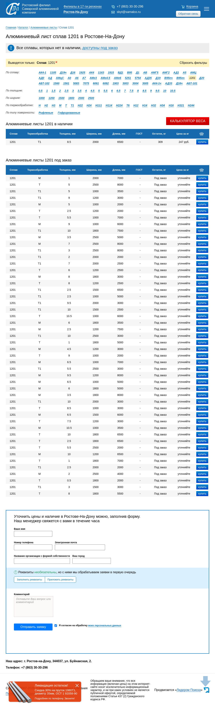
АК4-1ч (156, 83)
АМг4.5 (105, 77)
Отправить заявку (33, 627)
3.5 (79, 90)
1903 (116, 83)
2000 (81, 98)
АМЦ (193, 72)
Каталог (23, 27)
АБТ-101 (191, 83)
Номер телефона (23, 542)
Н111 (98, 105)
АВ (145, 72)
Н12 (136, 105)
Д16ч (179, 83)
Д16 (72, 72)
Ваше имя (19, 529)
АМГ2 (166, 72)
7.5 (131, 90)
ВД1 (120, 72)
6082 (106, 83)
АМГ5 (154, 72)
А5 (184, 72)
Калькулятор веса (187, 121)
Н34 (162, 105)
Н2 (46, 105)
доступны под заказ (100, 48)
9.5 (157, 90)
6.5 (118, 90)
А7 (84, 77)
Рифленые (46, 112)
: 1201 (47, 62)
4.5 (92, 90)
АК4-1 (42, 72)
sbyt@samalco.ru (129, 12)
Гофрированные (69, 112)
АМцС (60, 77)
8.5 (144, 90)
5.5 (105, 90)
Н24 (89, 105)
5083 (76, 83)
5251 (128, 77)
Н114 (109, 105)
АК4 (91, 72)
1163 (101, 72)
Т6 (127, 105)
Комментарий (22, 594)
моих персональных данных (104, 625)
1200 (51, 98)
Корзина (192, 6)
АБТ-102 (44, 83)
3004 (135, 83)
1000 (42, 98)
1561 (66, 83)
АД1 (176, 72)
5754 (138, 77)
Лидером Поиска (189, 690)
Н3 (53, 105)
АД (50, 77)
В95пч (168, 77)
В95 (129, 72)
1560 (56, 83)
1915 (111, 72)
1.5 (53, 90)
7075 (86, 83)
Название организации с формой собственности (42, 556)
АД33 (168, 83)
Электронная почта (66, 542)
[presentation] (43, 641)
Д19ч (63, 72)
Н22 (80, 105)
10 (164, 90)
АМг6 (117, 77)
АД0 (41, 77)
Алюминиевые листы (44, 27)
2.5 (66, 90)
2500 (91, 98)
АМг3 (93, 77)
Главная (11, 27)
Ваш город (78, 556)
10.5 (172, 90)
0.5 (40, 90)
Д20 (201, 77)
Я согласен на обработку (87, 625)
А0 (69, 77)
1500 (61, 98)
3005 (145, 83)
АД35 (148, 77)
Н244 (191, 105)
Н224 (119, 105)
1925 (82, 72)
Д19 (158, 77)
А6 (76, 77)
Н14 (144, 105)
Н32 (153, 105)
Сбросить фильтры (193, 62)
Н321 (181, 105)
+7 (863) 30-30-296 (130, 6)
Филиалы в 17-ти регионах (83, 6)
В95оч (180, 77)
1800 (71, 98)
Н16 (171, 105)
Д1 (137, 72)
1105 (53, 72)
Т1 (72, 105)
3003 (125, 83)
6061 (96, 83)
